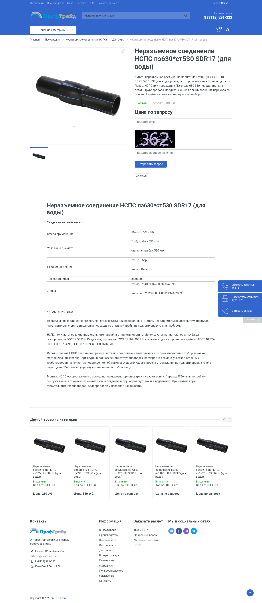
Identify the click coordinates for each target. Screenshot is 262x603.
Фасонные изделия (146, 540)
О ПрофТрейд (107, 530)
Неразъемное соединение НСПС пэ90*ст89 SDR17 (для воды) (128, 471)
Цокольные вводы (145, 535)
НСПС (137, 545)
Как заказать (107, 540)
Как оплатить (107, 545)
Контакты (82, 3)
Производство (55, 3)
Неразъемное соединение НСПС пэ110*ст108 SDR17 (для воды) (170, 471)
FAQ (92, 3)
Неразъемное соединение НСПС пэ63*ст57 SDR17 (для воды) (88, 471)
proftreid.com (59, 598)
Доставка (105, 550)
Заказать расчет (108, 3)
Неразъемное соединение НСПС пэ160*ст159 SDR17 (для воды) (211, 471)
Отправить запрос (150, 164)
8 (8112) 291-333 (218, 17)
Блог (70, 3)
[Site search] (132, 15)
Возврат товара (109, 555)
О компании (37, 3)
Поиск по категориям (53, 30)
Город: (220, 3)
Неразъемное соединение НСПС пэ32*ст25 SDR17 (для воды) (47, 471)
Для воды (142, 175)
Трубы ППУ (141, 530)
